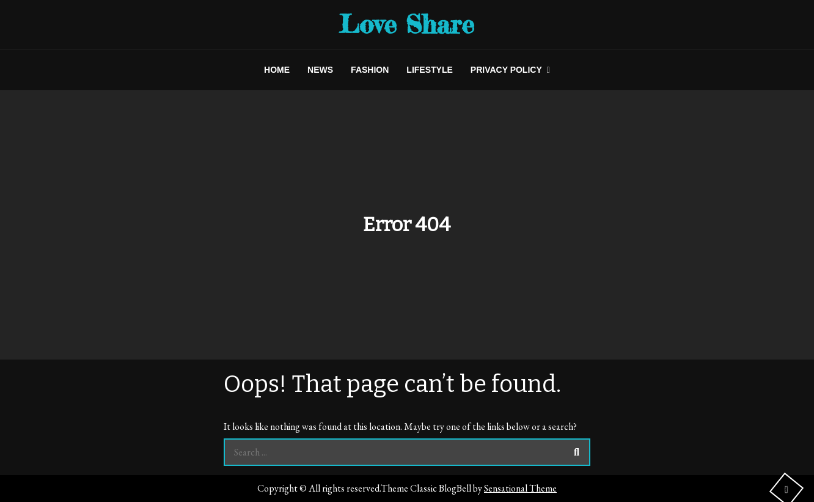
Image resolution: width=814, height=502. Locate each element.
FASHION (370, 70)
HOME (277, 70)
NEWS (320, 70)
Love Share (406, 24)
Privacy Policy (506, 70)
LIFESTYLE (429, 70)
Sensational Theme (520, 488)
